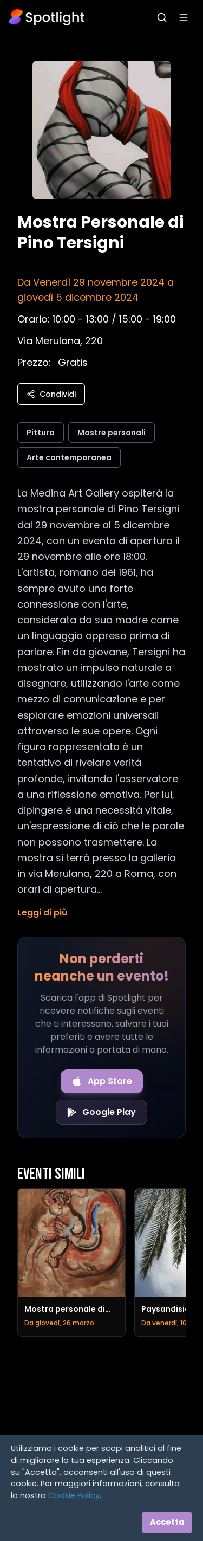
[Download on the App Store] (102, 1081)
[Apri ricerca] (162, 17)
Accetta (167, 1522)
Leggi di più (42, 912)
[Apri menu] (183, 17)
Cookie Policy (74, 1495)
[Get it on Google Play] (101, 1112)
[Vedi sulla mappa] (60, 340)
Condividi (51, 394)
